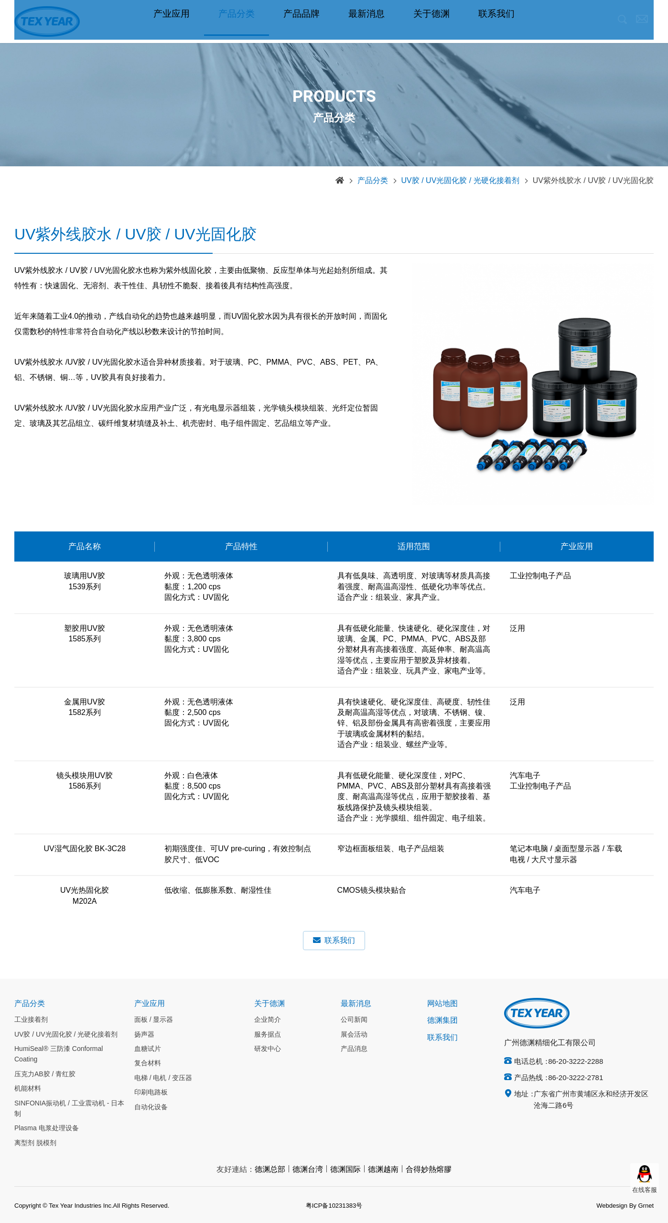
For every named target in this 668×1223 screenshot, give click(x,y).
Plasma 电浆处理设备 (46, 1128)
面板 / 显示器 (153, 1020)
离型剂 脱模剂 (35, 1143)
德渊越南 (383, 1170)
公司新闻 (354, 1020)
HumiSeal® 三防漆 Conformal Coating (58, 1054)
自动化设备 (151, 1107)
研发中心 (267, 1049)
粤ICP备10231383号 (334, 1205)
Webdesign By (616, 1205)
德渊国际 (345, 1170)
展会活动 (354, 1034)
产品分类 (236, 21)
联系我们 (496, 21)
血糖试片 (147, 1049)
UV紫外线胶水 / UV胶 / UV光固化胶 (593, 181)
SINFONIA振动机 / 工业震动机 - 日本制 (69, 1108)
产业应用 (171, 21)
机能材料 (27, 1088)
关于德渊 (431, 21)
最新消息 (366, 21)
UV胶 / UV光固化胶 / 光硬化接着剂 (460, 181)
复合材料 (147, 1063)
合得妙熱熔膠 (429, 1170)
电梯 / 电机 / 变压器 (163, 1078)
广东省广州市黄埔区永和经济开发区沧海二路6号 (591, 1100)
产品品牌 (301, 21)
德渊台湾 (307, 1170)
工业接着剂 (31, 1020)
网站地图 (442, 1004)
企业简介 (267, 1020)
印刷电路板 (151, 1092)
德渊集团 (442, 1021)
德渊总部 (270, 1170)
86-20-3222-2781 (575, 1078)
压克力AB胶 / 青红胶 (44, 1074)
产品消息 (354, 1049)
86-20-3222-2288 (575, 1062)
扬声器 (144, 1034)
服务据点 (267, 1034)
